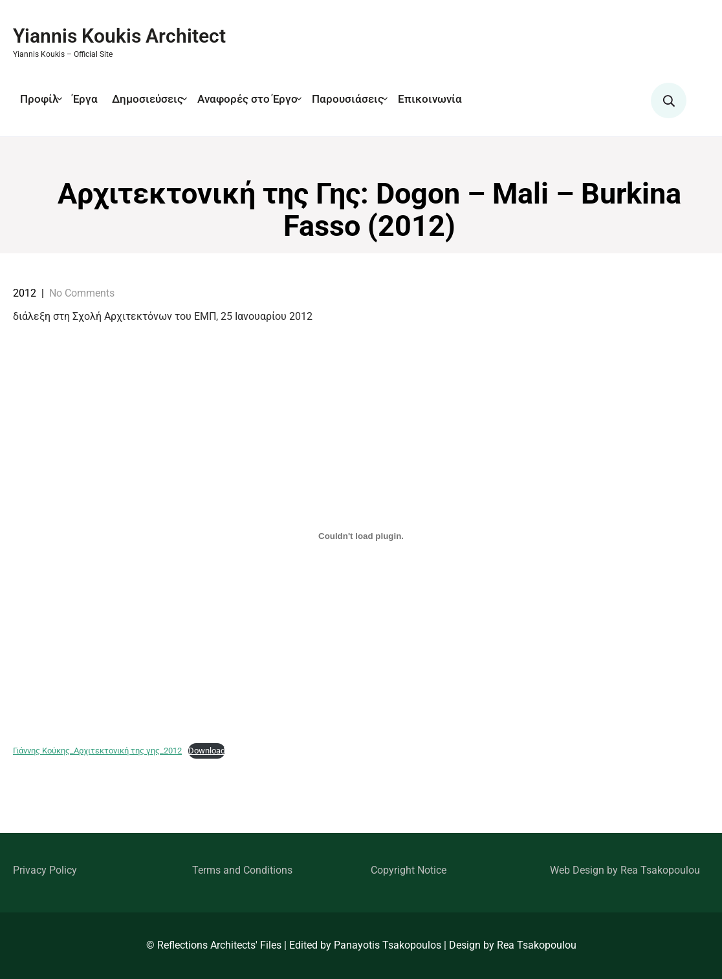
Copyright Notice (408, 870)
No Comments (82, 293)
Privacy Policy (45, 870)
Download (206, 750)
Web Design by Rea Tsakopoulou (625, 870)
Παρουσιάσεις (348, 98)
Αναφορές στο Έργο (247, 98)
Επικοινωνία (430, 98)
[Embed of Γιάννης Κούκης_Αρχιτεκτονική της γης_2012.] (361, 536)
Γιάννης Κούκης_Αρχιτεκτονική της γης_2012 (97, 750)
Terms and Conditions (242, 870)
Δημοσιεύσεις (147, 98)
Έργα (85, 98)
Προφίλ (39, 98)
